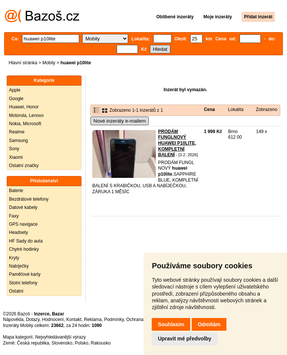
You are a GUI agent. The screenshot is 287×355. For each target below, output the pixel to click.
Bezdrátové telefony (29, 199)
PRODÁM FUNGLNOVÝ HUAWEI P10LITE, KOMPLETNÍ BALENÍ (177, 143)
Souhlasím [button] (171, 324)
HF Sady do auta (26, 241)
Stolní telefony (23, 282)
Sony (14, 148)
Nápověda (13, 319)
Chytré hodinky (24, 249)
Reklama (93, 319)
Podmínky (114, 319)
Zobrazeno (266, 109)
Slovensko (62, 343)
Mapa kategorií (18, 337)
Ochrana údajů (141, 319)
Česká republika (33, 343)
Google (16, 98)
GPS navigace (23, 224)
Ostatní (16, 291)
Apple (15, 90)
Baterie (16, 190)
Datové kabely (23, 207)
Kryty (14, 257)
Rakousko (101, 343)
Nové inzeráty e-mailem (119, 121)
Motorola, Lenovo (26, 115)
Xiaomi (16, 157)
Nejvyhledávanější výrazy (60, 337)
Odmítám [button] (209, 324)
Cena (209, 109)
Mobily (48, 62)
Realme (16, 132)
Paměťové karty (25, 274)
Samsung (18, 140)
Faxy (14, 216)
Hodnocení (53, 319)
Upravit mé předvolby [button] (184, 339)
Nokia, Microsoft (25, 123)
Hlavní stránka (23, 62)
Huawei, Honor (23, 106)
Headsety (18, 232)
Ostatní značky (23, 165)
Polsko (81, 343)
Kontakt (73, 319)
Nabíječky (19, 266)
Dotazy (32, 319)
